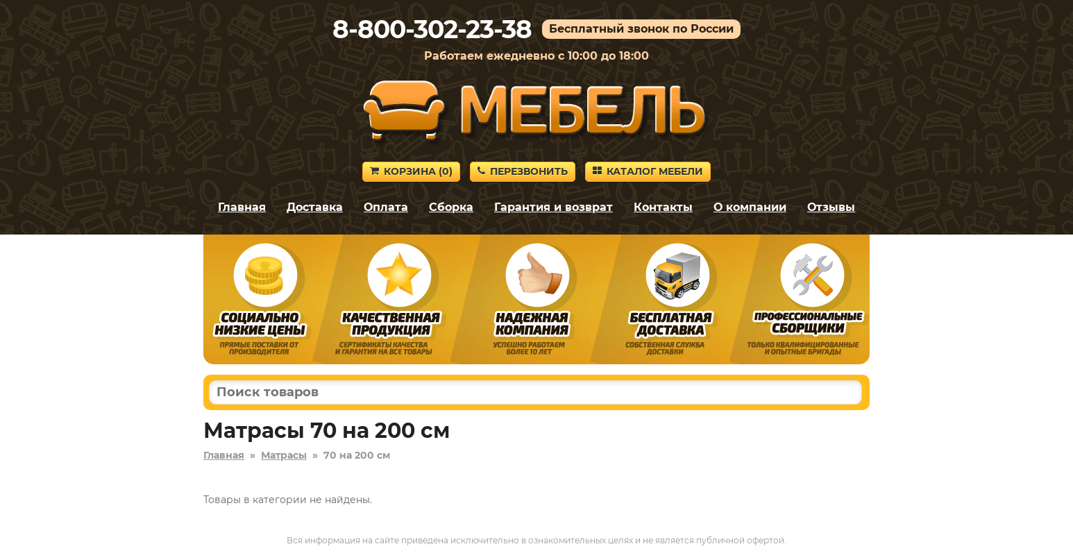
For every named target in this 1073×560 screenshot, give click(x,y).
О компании (749, 207)
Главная (242, 207)
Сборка (451, 207)
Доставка (315, 207)
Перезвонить (523, 171)
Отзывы (831, 207)
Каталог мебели (648, 171)
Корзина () (411, 171)
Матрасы (284, 455)
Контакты (663, 207)
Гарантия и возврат (553, 207)
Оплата (386, 207)
